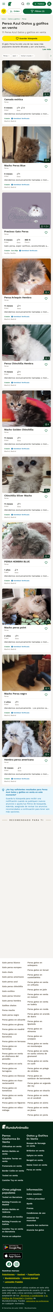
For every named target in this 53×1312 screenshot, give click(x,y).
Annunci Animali (30, 1278)
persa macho (8, 1010)
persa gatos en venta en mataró (37, 995)
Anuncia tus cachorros (37, 1225)
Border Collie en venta (13, 1171)
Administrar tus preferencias (37, 1301)
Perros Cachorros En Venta (11, 1139)
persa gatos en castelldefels (34, 976)
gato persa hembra (11, 1001)
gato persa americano (13, 977)
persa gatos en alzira (37, 1103)
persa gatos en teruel (38, 970)
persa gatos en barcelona (9, 1035)
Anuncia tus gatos (35, 1230)
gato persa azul (10, 981)
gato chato (7, 972)
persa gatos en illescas (13, 1076)
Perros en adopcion (11, 1236)
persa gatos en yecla (37, 1115)
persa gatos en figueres (13, 1103)
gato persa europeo (12, 967)
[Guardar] (46, 100)
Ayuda (29, 1203)
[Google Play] (12, 1247)
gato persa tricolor (11, 996)
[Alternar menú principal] (3, 3)
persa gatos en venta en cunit (37, 1062)
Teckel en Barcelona (12, 1197)
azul (15, 56)
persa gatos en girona (12, 1024)
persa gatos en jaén (37, 989)
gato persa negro (10, 1015)
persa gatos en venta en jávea (37, 1108)
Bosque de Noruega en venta (36, 1144)
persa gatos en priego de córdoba (38, 1069)
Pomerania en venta (12, 1166)
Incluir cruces (27, 56)
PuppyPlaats (34, 1274)
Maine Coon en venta (37, 1165)
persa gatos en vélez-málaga (13, 1108)
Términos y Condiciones (31, 1295)
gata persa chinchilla (12, 986)
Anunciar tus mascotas (33, 1219)
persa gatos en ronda (37, 1009)
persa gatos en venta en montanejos (37, 1044)
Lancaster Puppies (14, 1282)
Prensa (30, 1208)
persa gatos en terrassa (14, 1041)
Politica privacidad (35, 1199)
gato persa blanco (11, 962)
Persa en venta (34, 1170)
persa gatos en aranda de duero (38, 1015)
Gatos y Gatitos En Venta (37, 1137)
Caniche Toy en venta (12, 1180)
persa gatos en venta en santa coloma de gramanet (37, 1053)
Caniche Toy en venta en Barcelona (12, 1230)
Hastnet (21, 1274)
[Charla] (28, 3)
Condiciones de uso (36, 1213)
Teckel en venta (10, 1175)
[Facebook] (9, 1264)
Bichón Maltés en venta (10, 1152)
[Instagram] (16, 1264)
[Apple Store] (12, 1255)
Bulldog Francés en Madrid (11, 1203)
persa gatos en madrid (13, 1029)
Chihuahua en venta (12, 1146)
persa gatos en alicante (13, 1020)
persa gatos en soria (12, 1063)
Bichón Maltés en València (10, 1210)
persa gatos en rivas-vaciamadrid (12, 1081)
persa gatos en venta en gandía (12, 1096)
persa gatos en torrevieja (9, 1047)
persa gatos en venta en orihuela (37, 983)
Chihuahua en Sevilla (12, 1217)
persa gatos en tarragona (9, 1069)
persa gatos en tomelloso (9, 1089)
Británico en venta (35, 1150)
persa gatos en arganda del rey (39, 1084)
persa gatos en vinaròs (38, 1090)
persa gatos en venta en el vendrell (37, 1096)
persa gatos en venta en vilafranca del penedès (12, 1056)
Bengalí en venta (35, 1160)
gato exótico (8, 991)
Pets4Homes (8, 1274)
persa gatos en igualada (34, 1022)
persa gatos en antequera (34, 963)
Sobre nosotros (34, 1194)
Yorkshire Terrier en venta (11, 1159)
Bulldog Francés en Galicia (11, 1222)
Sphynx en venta (35, 1155)
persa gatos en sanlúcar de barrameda (38, 1077)
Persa (6, 56)
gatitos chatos (9, 1005)
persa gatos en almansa (34, 1030)
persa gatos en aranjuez (34, 1037)
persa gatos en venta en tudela (37, 1003)
